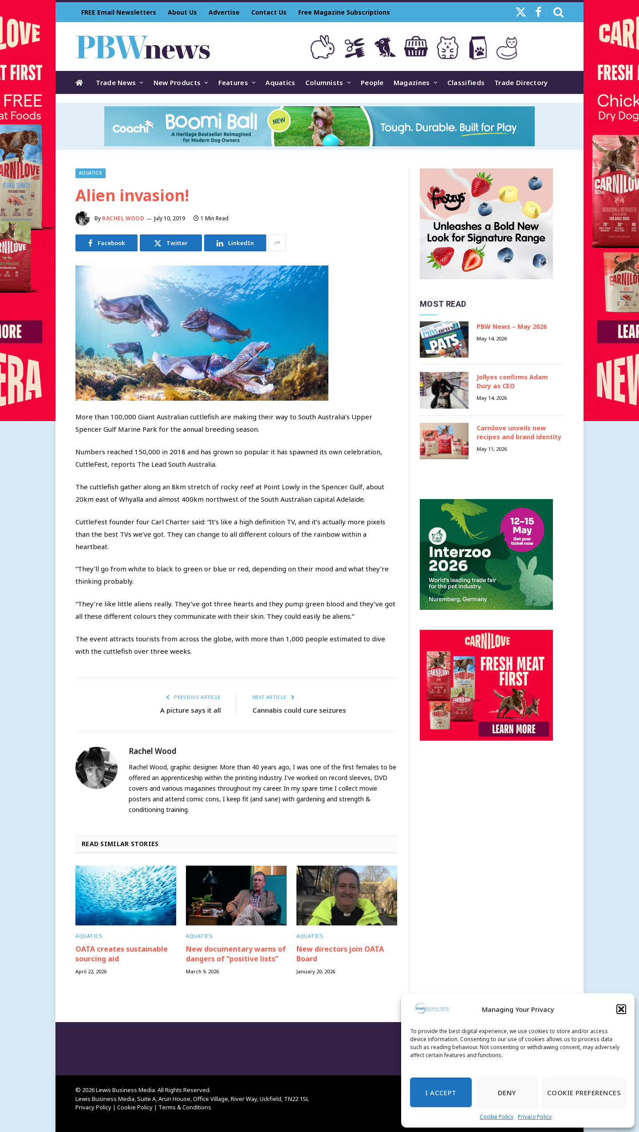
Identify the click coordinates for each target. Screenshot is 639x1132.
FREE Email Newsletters (118, 12)
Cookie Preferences (584, 1092)
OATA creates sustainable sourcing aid (121, 954)
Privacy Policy (535, 1116)
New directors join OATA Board (340, 954)
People (372, 82)
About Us (182, 12)
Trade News (116, 82)
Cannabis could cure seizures (299, 710)
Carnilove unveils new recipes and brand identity (519, 432)
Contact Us (269, 12)
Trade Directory (521, 82)
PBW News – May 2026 (512, 326)
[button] (621, 1009)
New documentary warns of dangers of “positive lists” (236, 954)
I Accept (441, 1092)
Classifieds (466, 82)
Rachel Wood (123, 218)
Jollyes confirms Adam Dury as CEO (512, 381)
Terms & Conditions (184, 1107)
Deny (507, 1092)
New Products (177, 82)
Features (233, 82)
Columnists (324, 82)
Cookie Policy (496, 1116)
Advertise (224, 12)
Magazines (412, 82)
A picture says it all (190, 710)
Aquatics (280, 82)
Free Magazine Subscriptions (344, 12)
